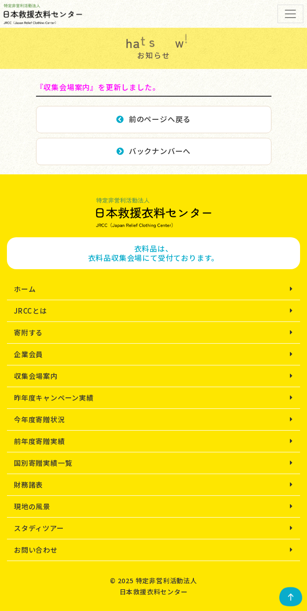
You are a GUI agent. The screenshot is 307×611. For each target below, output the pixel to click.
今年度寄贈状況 (39, 419)
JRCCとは (30, 310)
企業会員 (28, 354)
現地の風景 (32, 506)
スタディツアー (39, 528)
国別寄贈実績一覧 (43, 463)
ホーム (25, 289)
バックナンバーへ (153, 150)
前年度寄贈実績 (39, 441)
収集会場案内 (36, 376)
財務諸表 (28, 484)
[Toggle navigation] (290, 14)
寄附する (28, 332)
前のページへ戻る (153, 118)
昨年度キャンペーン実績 (54, 397)
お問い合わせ (36, 550)
